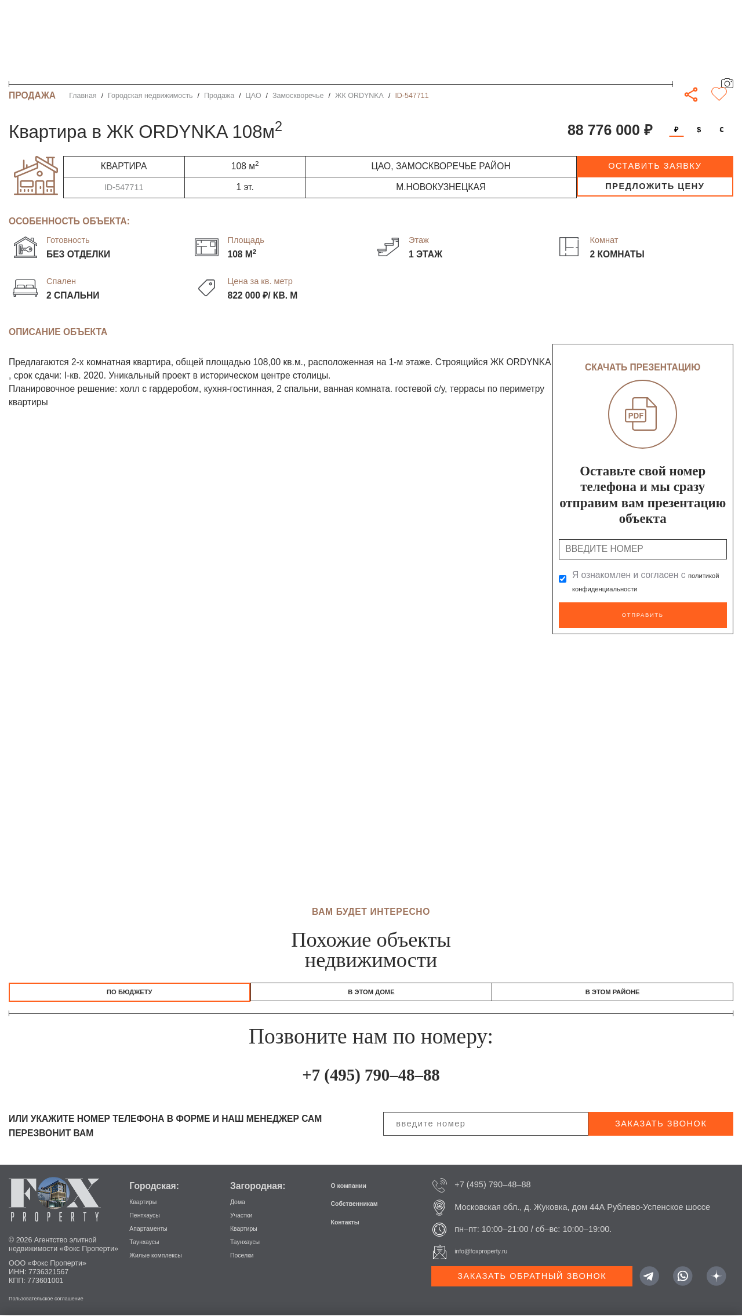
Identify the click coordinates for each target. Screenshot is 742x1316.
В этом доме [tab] (371, 989)
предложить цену (654, 186)
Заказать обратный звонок (531, 1277)
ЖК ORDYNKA (359, 96)
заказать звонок (661, 1124)
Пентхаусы (150, 1215)
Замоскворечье (297, 96)
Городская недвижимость (150, 96)
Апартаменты (155, 1229)
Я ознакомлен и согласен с (640, 581)
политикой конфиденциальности (640, 588)
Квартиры (148, 1202)
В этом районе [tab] (612, 989)
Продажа (219, 96)
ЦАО (253, 96)
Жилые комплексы (165, 1255)
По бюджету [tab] (129, 989)
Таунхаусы (149, 1242)
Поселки (246, 1255)
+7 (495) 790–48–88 (371, 1073)
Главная (82, 96)
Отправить (643, 613)
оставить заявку (654, 165)
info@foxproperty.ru (491, 1252)
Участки (245, 1215)
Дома (240, 1202)
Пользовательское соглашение (61, 1299)
